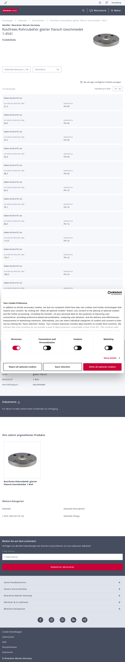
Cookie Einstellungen (12, 631)
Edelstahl (22, 20)
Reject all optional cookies (22, 367)
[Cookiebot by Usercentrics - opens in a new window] (110, 293)
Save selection (62, 367)
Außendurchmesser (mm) (14, 103)
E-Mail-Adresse (8, 551)
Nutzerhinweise (9, 647)
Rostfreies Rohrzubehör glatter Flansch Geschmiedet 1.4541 (78, 20)
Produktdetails (9, 39)
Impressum (7, 652)
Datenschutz (8, 637)
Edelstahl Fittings (72, 516)
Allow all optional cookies (102, 367)
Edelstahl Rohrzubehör (74, 508)
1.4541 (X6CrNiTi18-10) (13, 516)
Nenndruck (68, 103)
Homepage (7, 20)
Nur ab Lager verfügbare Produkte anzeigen (100, 82)
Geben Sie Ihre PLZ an (13, 98)
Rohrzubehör (38, 20)
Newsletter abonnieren (62, 567)
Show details (110, 358)
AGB (4, 642)
